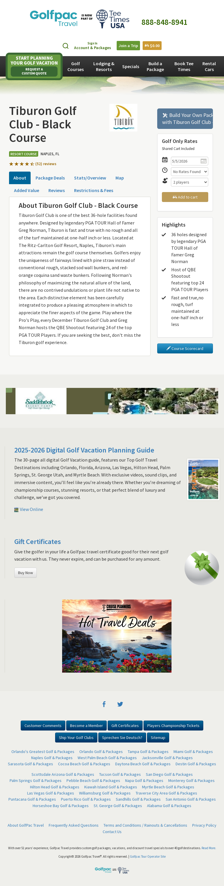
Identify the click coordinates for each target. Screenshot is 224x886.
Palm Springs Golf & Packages (36, 780)
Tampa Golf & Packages (148, 751)
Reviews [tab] (56, 190)
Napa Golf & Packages (144, 780)
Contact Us (112, 831)
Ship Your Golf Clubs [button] (76, 737)
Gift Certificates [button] (125, 725)
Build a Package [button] (155, 66)
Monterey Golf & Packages (191, 780)
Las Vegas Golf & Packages (50, 793)
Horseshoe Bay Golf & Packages (61, 805)
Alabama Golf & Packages (169, 805)
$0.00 (152, 45)
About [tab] (19, 178)
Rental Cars (209, 66)
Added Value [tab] (26, 190)
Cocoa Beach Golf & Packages (84, 763)
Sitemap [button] (158, 737)
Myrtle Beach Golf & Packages (168, 787)
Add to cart (185, 197)
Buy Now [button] (25, 572)
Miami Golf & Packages (193, 751)
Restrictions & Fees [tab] (93, 190)
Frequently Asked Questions (74, 825)
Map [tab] (120, 178)
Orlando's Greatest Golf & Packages (42, 751)
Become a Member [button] (86, 725)
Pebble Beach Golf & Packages (93, 780)
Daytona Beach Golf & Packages (143, 763)
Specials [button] (130, 66)
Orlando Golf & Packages (101, 751)
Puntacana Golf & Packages (32, 799)
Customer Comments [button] (43, 725)
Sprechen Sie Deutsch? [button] (122, 737)
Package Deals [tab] (50, 178)
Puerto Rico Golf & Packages (86, 799)
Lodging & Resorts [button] (103, 66)
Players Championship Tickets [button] (173, 725)
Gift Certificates (37, 541)
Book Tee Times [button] (183, 66)
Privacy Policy (204, 825)
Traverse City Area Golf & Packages (166, 793)
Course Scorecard (185, 348)
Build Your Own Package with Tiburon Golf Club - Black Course (187, 118)
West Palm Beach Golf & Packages (107, 757)
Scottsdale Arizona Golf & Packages (63, 774)
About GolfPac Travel (26, 825)
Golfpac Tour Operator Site (148, 856)
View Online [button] (28, 509)
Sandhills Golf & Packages (138, 799)
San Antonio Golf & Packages (191, 799)
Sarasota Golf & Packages (30, 763)
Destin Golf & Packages (196, 763)
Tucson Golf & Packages (120, 774)
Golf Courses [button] (75, 66)
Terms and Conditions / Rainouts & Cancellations (145, 825)
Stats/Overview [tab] (90, 178)
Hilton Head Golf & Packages (54, 787)
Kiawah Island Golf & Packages (110, 787)
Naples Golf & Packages (52, 757)
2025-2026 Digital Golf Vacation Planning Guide (84, 450)
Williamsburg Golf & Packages (105, 793)
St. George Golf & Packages (118, 805)
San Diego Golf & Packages (169, 774)
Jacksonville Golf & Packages (167, 757)
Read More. (209, 848)
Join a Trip (128, 45)
